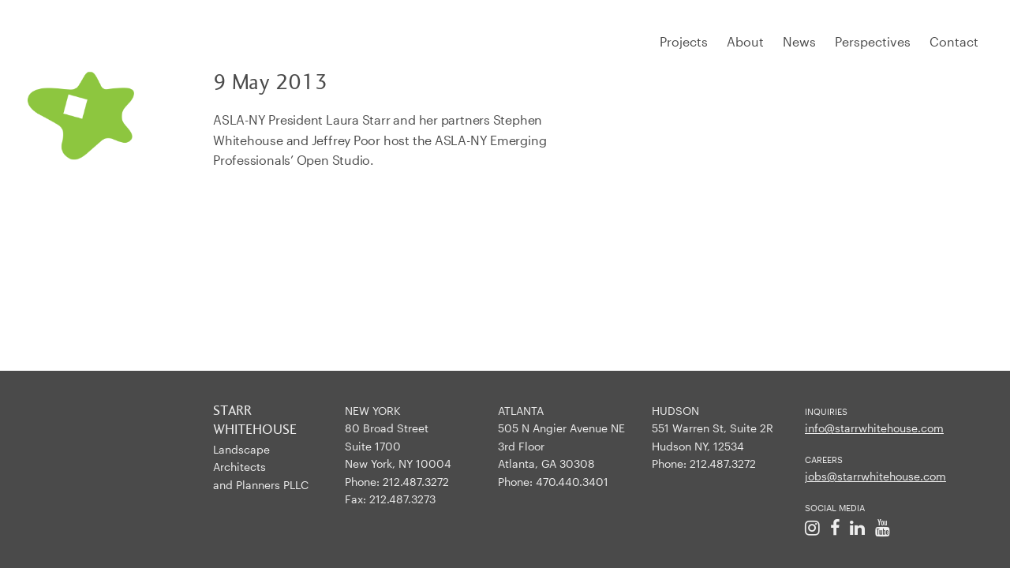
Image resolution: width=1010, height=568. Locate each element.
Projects (684, 41)
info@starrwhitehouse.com (874, 428)
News (799, 41)
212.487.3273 (402, 499)
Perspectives (873, 41)
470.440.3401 (572, 481)
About (745, 41)
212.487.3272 (416, 481)
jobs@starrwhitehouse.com (875, 476)
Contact (954, 41)
